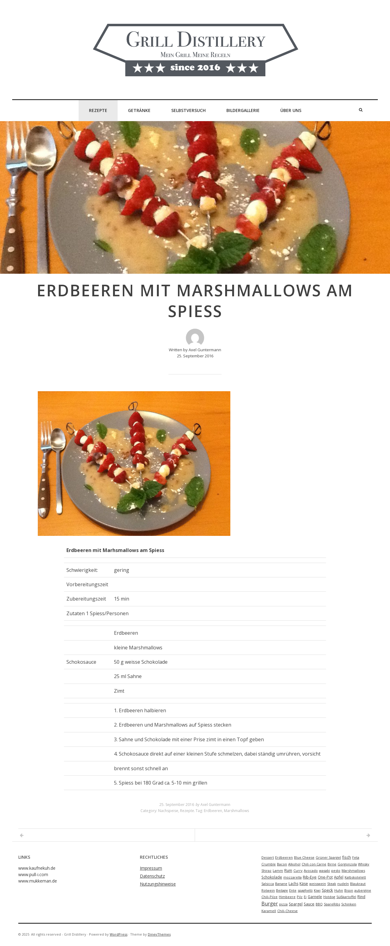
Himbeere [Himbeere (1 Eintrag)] (287, 896)
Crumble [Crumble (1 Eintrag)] (268, 864)
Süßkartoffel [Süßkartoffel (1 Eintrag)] (346, 896)
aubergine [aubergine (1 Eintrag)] (362, 890)
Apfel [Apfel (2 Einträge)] (338, 877)
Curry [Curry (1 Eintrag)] (298, 870)
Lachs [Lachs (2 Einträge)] (293, 883)
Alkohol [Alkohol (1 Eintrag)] (294, 864)
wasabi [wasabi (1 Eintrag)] (324, 870)
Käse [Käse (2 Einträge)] (304, 883)
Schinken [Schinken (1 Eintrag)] (348, 904)
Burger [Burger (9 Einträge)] (269, 903)
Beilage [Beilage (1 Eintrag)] (282, 890)
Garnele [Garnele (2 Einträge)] (315, 896)
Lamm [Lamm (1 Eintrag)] (278, 870)
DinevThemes (159, 934)
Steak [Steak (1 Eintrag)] (331, 883)
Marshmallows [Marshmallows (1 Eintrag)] (353, 870)
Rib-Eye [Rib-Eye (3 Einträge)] (310, 877)
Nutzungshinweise (158, 884)
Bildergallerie (243, 110)
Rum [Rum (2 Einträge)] (288, 870)
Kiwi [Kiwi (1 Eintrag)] (317, 890)
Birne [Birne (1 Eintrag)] (332, 864)
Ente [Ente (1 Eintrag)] (292, 890)
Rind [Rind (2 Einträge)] (361, 896)
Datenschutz (152, 876)
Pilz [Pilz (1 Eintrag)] (300, 896)
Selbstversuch (188, 110)
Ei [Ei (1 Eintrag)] (305, 896)
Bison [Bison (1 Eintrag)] (348, 890)
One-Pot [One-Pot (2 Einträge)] (325, 877)
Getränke (139, 110)
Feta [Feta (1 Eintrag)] (355, 857)
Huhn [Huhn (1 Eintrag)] (338, 890)
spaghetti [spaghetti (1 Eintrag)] (305, 890)
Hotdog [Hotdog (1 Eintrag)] (329, 896)
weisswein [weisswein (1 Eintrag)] (317, 883)
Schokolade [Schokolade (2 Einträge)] (271, 877)
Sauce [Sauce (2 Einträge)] (309, 904)
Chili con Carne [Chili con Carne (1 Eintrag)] (314, 864)
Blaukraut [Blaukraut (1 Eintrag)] (358, 883)
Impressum (151, 868)
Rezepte (98, 110)
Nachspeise (168, 810)
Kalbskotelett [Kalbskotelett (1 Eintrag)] (355, 877)
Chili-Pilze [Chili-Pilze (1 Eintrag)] (269, 896)
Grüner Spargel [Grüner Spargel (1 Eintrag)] (328, 857)
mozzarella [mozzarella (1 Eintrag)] (292, 877)
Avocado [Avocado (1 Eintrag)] (311, 870)
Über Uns (290, 110)
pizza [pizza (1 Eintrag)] (283, 904)
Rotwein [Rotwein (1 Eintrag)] (268, 890)
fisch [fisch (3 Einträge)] (346, 857)
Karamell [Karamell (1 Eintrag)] (268, 910)
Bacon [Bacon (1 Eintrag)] (282, 864)
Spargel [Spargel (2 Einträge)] (296, 904)
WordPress (118, 934)
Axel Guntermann (215, 804)
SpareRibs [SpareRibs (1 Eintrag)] (332, 904)
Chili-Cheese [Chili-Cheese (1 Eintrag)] (287, 910)
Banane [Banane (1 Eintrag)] (281, 883)
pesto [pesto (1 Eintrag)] (335, 870)
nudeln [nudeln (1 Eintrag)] (343, 883)
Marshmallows (236, 810)
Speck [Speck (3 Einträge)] (327, 890)
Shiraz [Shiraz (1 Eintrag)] (266, 870)
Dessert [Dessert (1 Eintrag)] (267, 857)
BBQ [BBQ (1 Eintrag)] (319, 904)
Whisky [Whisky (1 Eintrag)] (363, 864)
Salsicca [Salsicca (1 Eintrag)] (267, 883)
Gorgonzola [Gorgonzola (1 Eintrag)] (347, 864)
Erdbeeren (213, 810)
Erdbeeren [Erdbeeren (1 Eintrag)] (284, 857)
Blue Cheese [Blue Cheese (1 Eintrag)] (304, 857)
